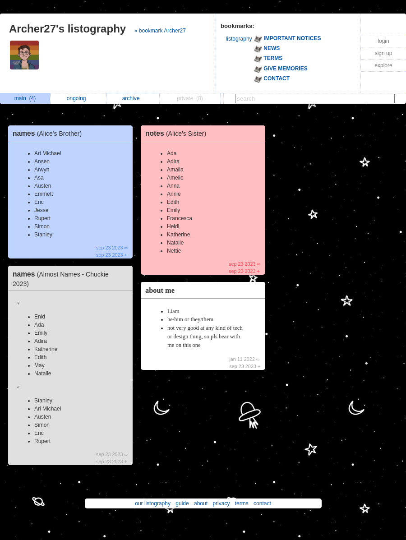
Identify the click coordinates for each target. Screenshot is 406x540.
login (383, 41)
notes (178, 133)
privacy (221, 503)
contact (262, 503)
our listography (153, 503)
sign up (383, 53)
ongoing (79, 98)
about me (160, 290)
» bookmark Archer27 (160, 31)
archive (133, 98)
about (201, 503)
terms (242, 503)
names (49, 133)
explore (383, 65)
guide (182, 503)
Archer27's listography (67, 29)
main (25, 98)
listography (239, 39)
